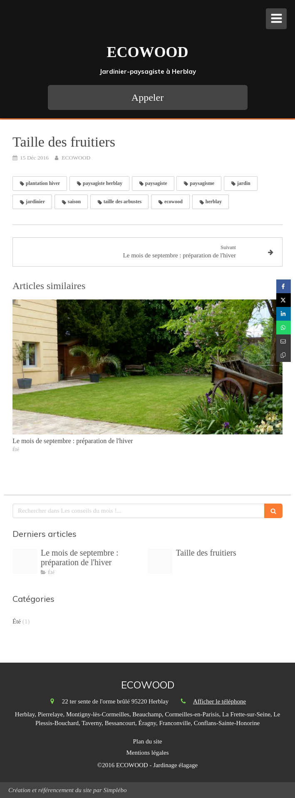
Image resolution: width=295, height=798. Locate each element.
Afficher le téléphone (219, 701)
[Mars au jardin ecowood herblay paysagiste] (24, 561)
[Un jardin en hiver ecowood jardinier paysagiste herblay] (160, 561)
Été (16, 621)
